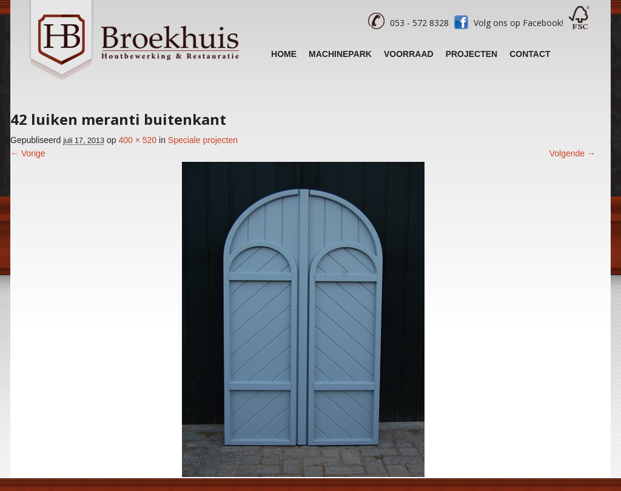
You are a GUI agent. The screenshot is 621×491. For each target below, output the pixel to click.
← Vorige (27, 153)
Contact (529, 54)
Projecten (472, 54)
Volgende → (572, 153)
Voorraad (409, 54)
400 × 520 (137, 140)
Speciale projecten (203, 140)
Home (284, 54)
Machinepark (340, 54)
